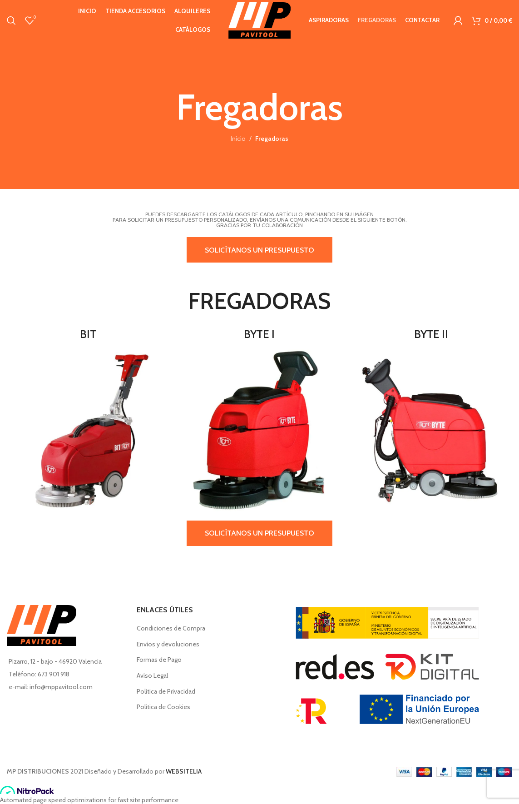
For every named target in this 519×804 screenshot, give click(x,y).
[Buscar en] (11, 20)
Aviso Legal (152, 675)
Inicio (238, 138)
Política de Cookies (163, 707)
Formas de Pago (159, 659)
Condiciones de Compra (171, 628)
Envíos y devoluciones (168, 644)
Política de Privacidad (166, 691)
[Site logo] (259, 19)
